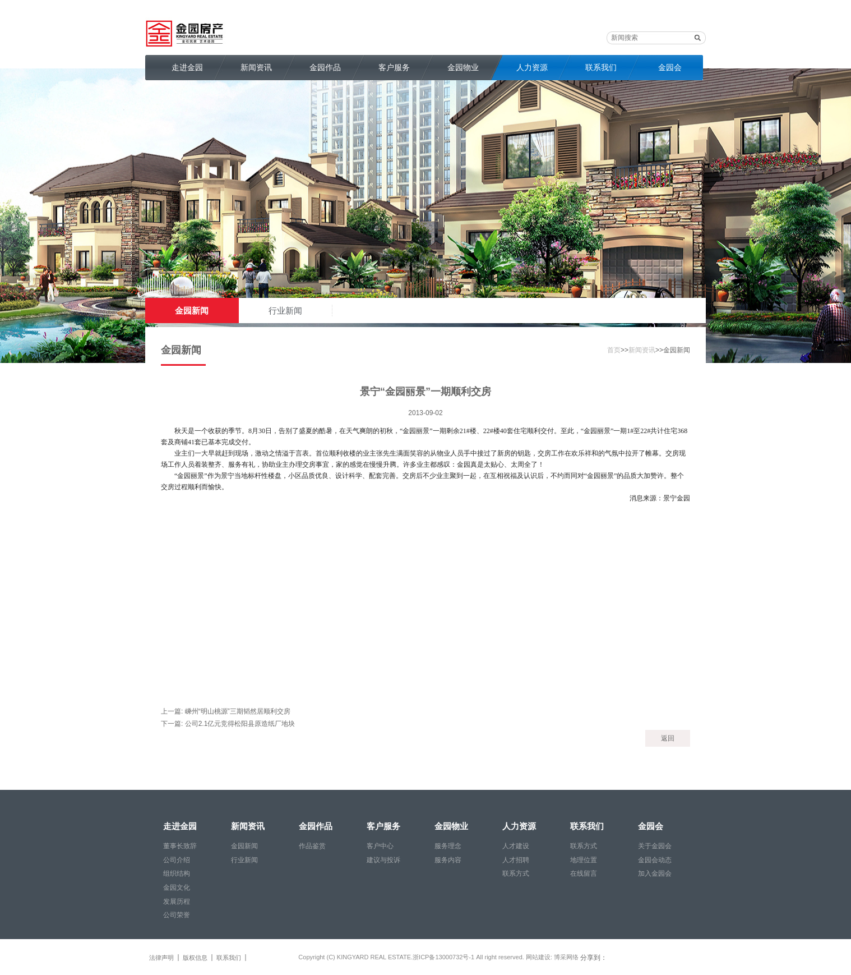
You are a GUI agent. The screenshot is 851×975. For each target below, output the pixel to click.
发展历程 (176, 901)
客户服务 (394, 67)
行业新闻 (285, 310)
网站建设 (538, 957)
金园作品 (325, 67)
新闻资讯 (256, 67)
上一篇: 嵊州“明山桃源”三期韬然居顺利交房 (225, 711)
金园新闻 (192, 310)
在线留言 (583, 873)
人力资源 (532, 67)
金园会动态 (655, 860)
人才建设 (515, 846)
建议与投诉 (383, 860)
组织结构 (176, 873)
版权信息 (195, 957)
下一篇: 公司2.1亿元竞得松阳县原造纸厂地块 (228, 724)
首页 (614, 350)
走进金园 (187, 67)
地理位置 (583, 860)
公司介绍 (176, 860)
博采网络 (566, 957)
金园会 (670, 67)
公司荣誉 (176, 915)
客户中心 (380, 846)
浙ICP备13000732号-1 (444, 957)
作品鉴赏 (312, 846)
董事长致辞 (180, 846)
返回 (667, 738)
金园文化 (176, 887)
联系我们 (601, 67)
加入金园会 (655, 873)
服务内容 (447, 860)
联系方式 (515, 873)
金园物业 (463, 67)
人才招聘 (515, 860)
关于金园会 (655, 846)
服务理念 (447, 846)
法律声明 (161, 957)
